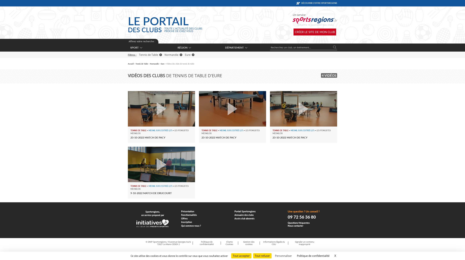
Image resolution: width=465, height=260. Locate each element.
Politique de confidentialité (207, 243)
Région (184, 47)
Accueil (131, 64)
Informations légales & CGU (274, 243)
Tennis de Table (150, 55)
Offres (184, 218)
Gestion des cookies (248, 243)
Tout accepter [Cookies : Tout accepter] (241, 256)
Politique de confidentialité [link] (313, 256)
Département (236, 47)
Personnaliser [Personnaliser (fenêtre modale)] (283, 256)
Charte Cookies (229, 243)
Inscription (186, 222)
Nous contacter (295, 225)
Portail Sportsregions (245, 211)
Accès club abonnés (244, 218)
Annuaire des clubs (244, 215)
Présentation (187, 211)
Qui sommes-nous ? (191, 225)
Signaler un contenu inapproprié (304, 243)
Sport (136, 47)
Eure (189, 55)
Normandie (173, 55)
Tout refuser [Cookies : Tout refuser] (262, 256)
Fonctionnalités (189, 215)
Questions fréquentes (299, 222)
